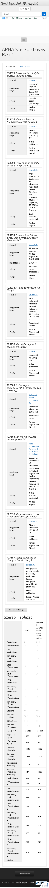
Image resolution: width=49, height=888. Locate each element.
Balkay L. (35, 454)
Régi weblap (33, 4)
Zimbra (11, 3)
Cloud (18, 3)
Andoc (30, 3)
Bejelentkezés (14, 4)
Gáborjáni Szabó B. (33, 397)
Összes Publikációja (16, 610)
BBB (24, 3)
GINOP (24, 4)
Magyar (24, 9)
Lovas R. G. (33, 80)
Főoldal (3, 3)
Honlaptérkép (24, 874)
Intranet (4, 4)
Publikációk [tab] (10, 66)
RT (37, 3)
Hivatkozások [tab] (25, 66)
